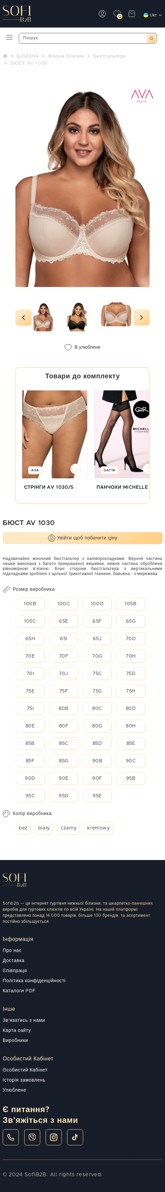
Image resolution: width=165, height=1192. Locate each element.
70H (131, 656)
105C (30, 621)
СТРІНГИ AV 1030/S (49, 487)
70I (30, 673)
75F (63, 691)
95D (64, 796)
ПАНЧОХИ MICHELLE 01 (126, 487)
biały (44, 828)
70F (64, 656)
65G (131, 621)
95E (97, 796)
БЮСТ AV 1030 (29, 63)
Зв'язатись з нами (24, 1020)
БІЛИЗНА (27, 56)
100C (63, 604)
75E (30, 691)
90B (97, 761)
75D (131, 673)
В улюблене (82, 347)
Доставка (13, 960)
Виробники (15, 1040)
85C (63, 743)
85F (30, 761)
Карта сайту (17, 1030)
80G (97, 726)
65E (63, 621)
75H (130, 691)
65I (63, 638)
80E (30, 726)
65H (30, 638)
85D (97, 743)
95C (30, 796)
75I (30, 708)
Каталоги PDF (19, 991)
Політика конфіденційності (34, 981)
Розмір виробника (29, 589)
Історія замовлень (24, 1080)
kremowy (98, 828)
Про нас (12, 950)
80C (97, 708)
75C (97, 673)
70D (131, 638)
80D (131, 708)
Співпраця (15, 970)
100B (30, 604)
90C (131, 761)
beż (23, 828)
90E (64, 778)
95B (131, 778)
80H (131, 726)
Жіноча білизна (66, 56)
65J (97, 638)
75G (97, 691)
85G (63, 761)
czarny (69, 828)
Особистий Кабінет (25, 1070)
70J (63, 673)
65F (97, 621)
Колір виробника (27, 813)
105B (130, 604)
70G (97, 656)
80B (64, 708)
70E (30, 656)
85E (130, 743)
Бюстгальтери (109, 56)
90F (97, 778)
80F (64, 726)
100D (97, 604)
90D (30, 778)
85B (30, 743)
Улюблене (14, 1090)
